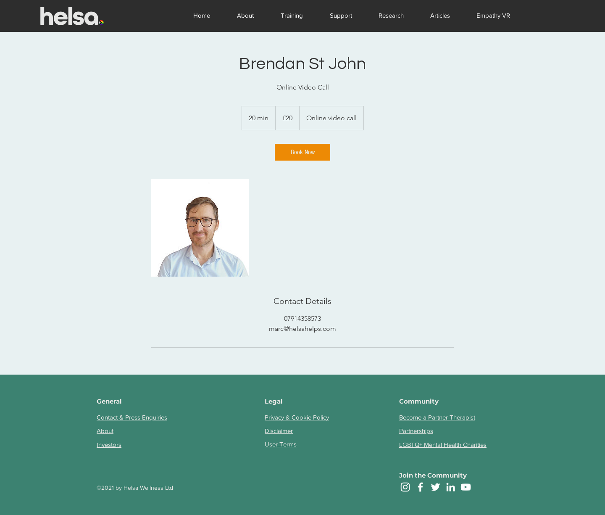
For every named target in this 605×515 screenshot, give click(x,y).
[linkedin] (451, 487)
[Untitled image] (200, 228)
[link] (302, 152)
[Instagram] (405, 487)
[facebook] (420, 487)
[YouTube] (466, 487)
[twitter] (435, 487)
